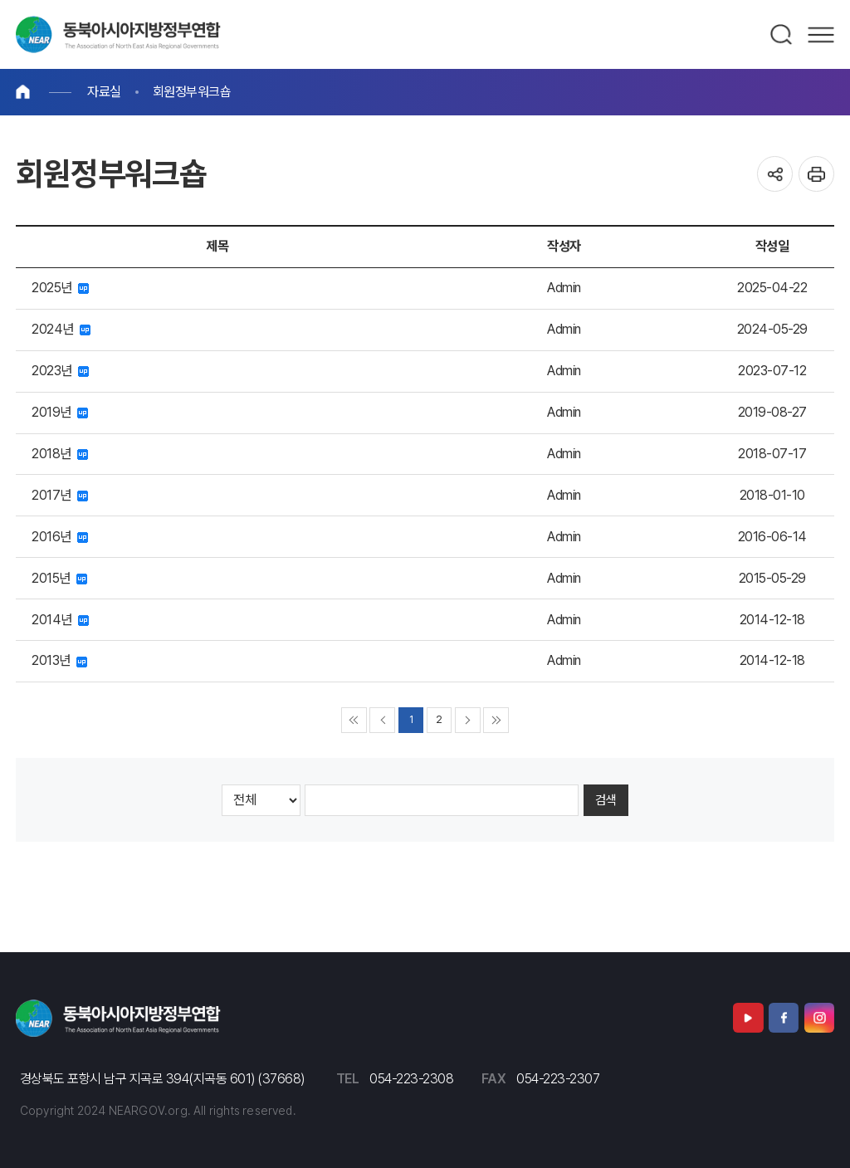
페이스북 (784, 1018)
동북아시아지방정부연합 (118, 34)
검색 (782, 35)
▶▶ (496, 720)
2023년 (60, 371)
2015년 (59, 578)
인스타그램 (819, 1018)
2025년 (60, 288)
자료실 (104, 92)
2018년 (60, 454)
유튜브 (748, 1018)
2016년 (60, 537)
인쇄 (816, 174)
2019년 (60, 412)
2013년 (59, 660)
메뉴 (821, 35)
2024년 (61, 329)
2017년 (60, 495)
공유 (775, 174)
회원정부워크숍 (192, 92)
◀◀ (354, 720)
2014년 (60, 620)
